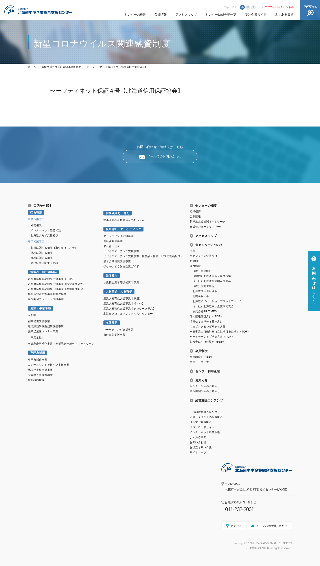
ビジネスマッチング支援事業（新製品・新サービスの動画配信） (143, 256)
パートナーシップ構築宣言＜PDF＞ (212, 336)
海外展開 (112, 322)
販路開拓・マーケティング (123, 229)
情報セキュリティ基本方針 (206, 321)
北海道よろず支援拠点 (44, 235)
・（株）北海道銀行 (202, 286)
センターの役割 (135, 14)
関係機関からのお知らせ (205, 391)
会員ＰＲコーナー (201, 361)
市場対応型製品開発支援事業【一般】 (51, 278)
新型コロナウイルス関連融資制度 (61, 67)
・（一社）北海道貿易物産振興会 (210, 281)
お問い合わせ (198, 442)
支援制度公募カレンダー (205, 412)
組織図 (194, 260)
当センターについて (209, 245)
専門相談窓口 (36, 241)
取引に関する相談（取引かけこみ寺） (54, 247)
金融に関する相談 (42, 257)
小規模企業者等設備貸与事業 (121, 282)
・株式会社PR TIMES (203, 311)
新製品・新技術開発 (43, 272)
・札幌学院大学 (199, 296)
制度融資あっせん (117, 213)
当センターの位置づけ (203, 255)
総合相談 (36, 212)
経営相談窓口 (36, 219)
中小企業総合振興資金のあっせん (124, 220)
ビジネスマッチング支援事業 (121, 251)
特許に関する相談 (42, 252)
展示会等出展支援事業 (117, 261)
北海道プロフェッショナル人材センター (128, 313)
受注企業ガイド (256, 14)
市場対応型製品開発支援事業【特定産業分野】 (57, 284)
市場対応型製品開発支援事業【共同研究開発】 (57, 289)
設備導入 (112, 275)
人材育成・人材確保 (119, 291)
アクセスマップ (186, 14)
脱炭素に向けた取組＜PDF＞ (208, 341)
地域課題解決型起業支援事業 (46, 326)
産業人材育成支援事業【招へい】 (124, 303)
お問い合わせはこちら (314, 283)
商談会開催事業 (113, 241)
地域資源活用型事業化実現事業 (47, 294)
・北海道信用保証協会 (203, 291)
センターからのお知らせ (205, 386)
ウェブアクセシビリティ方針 (208, 326)
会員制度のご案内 (201, 356)
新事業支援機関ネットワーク (208, 221)
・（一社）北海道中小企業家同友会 (212, 306)
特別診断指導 (36, 380)
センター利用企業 (207, 371)
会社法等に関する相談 (44, 262)
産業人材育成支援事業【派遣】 (122, 298)
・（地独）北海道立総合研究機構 (210, 276)
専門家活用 (37, 352)
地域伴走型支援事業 (40, 369)
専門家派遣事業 (37, 359)
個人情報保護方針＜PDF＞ (206, 316)
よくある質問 (284, 14)
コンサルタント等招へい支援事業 (48, 364)
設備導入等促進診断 (40, 374)
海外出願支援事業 (114, 334)
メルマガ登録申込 (201, 422)
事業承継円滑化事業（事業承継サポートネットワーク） (62, 343)
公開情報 (160, 14)
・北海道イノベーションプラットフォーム (216, 301)
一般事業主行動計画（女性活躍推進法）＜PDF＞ (220, 331)
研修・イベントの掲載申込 (206, 417)
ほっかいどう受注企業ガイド (121, 266)
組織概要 (195, 211)
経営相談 (36, 225)
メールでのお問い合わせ (164, 156)
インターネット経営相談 (46, 230)
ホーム (32, 67)
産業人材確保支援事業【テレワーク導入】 (129, 308)
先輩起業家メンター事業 (43, 331)
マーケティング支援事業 (118, 236)
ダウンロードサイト (202, 427)
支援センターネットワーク (206, 226)
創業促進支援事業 (39, 321)
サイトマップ (198, 452)
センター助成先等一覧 (221, 14)
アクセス (236, 526)
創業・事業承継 (40, 308)
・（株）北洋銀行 (201, 271)
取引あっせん (111, 246)
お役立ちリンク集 (201, 447)
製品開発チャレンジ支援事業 (46, 299)
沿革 (192, 250)
